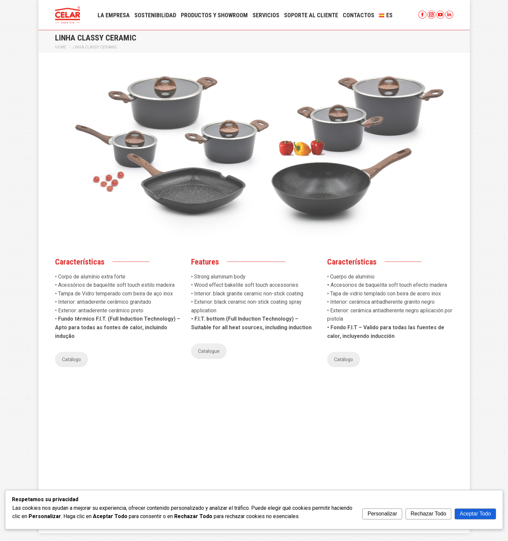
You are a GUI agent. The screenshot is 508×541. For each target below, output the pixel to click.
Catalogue (209, 359)
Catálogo (71, 367)
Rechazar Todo (428, 513)
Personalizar (382, 513)
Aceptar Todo (475, 513)
